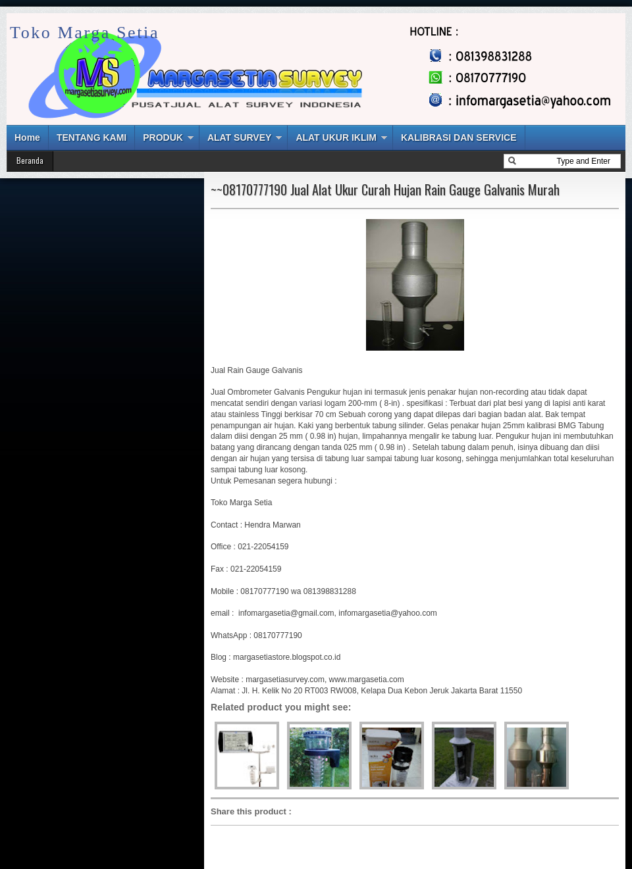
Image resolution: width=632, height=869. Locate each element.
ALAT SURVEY (239, 137)
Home (27, 137)
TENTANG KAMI (91, 137)
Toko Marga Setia (84, 32)
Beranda (29, 160)
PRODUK (163, 137)
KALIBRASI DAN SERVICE (459, 137)
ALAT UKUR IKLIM (336, 137)
